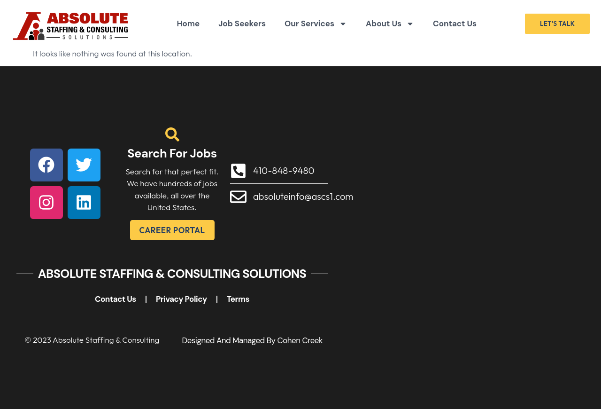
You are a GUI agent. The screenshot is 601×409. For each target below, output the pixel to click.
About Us (390, 23)
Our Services (316, 23)
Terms (238, 299)
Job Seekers (242, 23)
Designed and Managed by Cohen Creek (252, 340)
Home (188, 23)
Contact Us (455, 23)
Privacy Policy (181, 299)
